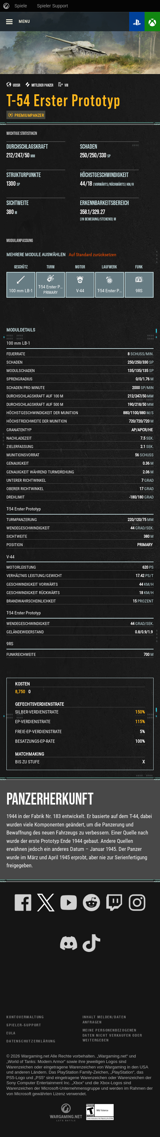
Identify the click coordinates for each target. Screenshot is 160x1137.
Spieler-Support (23, 1024)
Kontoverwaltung (25, 1016)
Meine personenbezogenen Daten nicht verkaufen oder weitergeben (112, 1035)
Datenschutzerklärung (31, 1041)
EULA (11, 1032)
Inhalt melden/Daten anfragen (104, 1019)
